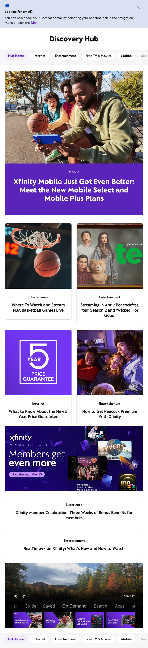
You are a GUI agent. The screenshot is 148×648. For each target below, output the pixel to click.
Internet (39, 56)
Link (34, 23)
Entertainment (65, 56)
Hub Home (16, 56)
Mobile (126, 56)
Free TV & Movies (98, 56)
